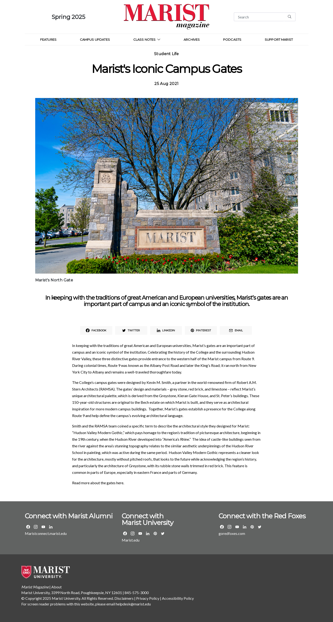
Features (48, 39)
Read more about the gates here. (98, 482)
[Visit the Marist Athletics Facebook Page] (222, 527)
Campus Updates (95, 39)
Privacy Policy (147, 598)
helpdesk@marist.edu (133, 604)
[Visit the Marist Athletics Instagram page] (229, 527)
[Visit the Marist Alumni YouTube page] (43, 527)
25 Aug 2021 (166, 83)
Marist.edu (130, 540)
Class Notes (144, 39)
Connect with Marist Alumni (68, 516)
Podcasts (232, 39)
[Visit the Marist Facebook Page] (125, 533)
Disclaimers (124, 598)
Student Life (166, 54)
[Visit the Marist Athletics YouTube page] (237, 527)
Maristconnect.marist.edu (46, 533)
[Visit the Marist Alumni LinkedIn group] (51, 527)
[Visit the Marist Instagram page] (132, 533)
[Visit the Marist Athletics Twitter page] (259, 527)
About (56, 587)
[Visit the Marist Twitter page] (163, 533)
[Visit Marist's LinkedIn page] (147, 533)
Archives (192, 39)
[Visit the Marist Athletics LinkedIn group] (244, 527)
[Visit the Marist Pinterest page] (155, 533)
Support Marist (279, 39)
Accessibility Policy (178, 598)
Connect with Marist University (147, 519)
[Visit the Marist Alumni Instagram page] (35, 527)
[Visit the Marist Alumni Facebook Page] (28, 527)
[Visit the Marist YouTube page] (140, 533)
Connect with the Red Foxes (262, 516)
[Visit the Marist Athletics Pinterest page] (252, 527)
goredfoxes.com (232, 533)
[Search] (259, 16)
